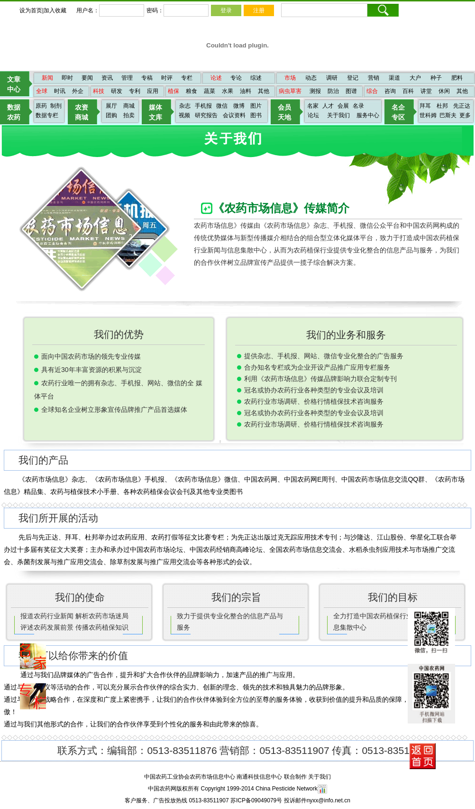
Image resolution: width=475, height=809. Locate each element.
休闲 (444, 91)
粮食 (191, 91)
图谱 (351, 91)
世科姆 (428, 115)
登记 (352, 77)
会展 (343, 105)
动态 (311, 77)
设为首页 (30, 10)
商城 (129, 105)
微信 (222, 105)
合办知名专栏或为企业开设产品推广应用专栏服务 (317, 367)
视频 (184, 115)
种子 (436, 77)
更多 (465, 115)
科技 (98, 91)
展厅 (111, 105)
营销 (373, 77)
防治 (333, 91)
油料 (245, 91)
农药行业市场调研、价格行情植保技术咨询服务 (314, 401)
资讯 (107, 77)
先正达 (461, 105)
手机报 (203, 105)
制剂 (56, 105)
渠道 (394, 77)
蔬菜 (209, 91)
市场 (290, 77)
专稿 (147, 77)
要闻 (87, 77)
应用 (152, 91)
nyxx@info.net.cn (328, 800)
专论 (236, 77)
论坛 (313, 115)
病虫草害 (290, 91)
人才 (328, 105)
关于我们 (338, 115)
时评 (167, 77)
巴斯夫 (448, 115)
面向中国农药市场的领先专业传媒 (91, 356)
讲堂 (426, 91)
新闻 (47, 77)
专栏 (186, 77)
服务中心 (367, 115)
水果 (227, 91)
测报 (315, 91)
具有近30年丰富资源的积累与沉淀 (91, 369)
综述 (256, 77)
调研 (332, 77)
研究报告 (206, 115)
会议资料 (234, 115)
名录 (358, 105)
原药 (41, 105)
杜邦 (442, 105)
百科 (408, 91)
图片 (256, 105)
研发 (116, 91)
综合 (372, 91)
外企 (77, 91)
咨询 (390, 91)
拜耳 (425, 105)
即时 (67, 77)
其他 (263, 91)
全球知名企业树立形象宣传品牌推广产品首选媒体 (114, 409)
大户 (415, 77)
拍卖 (129, 115)
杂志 (185, 105)
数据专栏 (47, 115)
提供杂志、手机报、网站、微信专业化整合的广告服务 (323, 356)
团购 (111, 115)
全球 (41, 91)
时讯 (59, 91)
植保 (173, 91)
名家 (313, 105)
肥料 (457, 77)
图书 (256, 115)
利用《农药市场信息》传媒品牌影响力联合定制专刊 (320, 378)
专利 (134, 91)
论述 (216, 77)
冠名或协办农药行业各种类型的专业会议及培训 (314, 390)
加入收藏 (55, 10)
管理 (127, 77)
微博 (239, 105)
